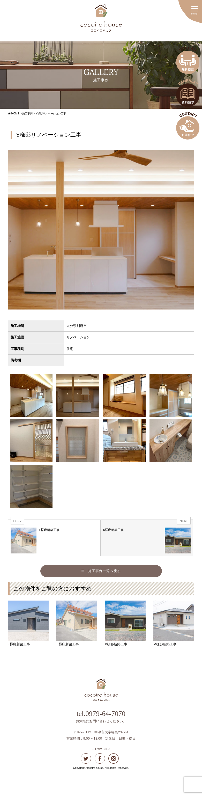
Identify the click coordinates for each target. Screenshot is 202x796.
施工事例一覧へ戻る (101, 571)
